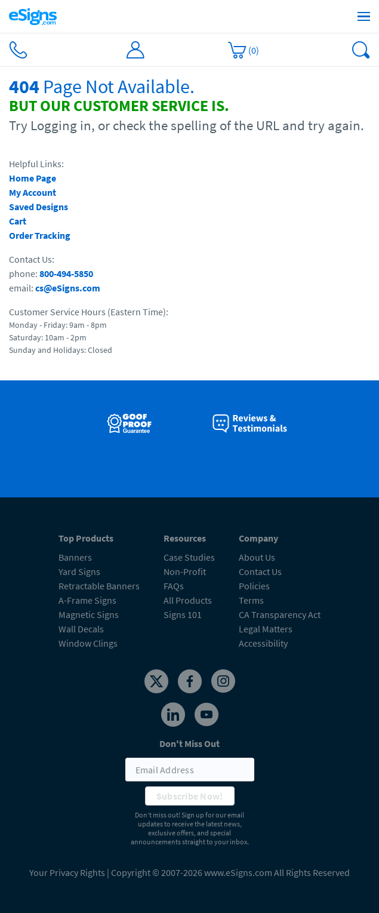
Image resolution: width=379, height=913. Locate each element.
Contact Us (260, 571)
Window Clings (88, 643)
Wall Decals (81, 629)
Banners (75, 557)
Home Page (32, 178)
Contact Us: (31, 259)
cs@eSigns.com (67, 288)
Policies (254, 586)
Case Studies (189, 557)
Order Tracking (39, 235)
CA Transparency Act (280, 614)
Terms (251, 600)
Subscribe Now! (189, 796)
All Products (188, 600)
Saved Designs (38, 207)
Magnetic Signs (88, 614)
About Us (257, 557)
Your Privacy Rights (67, 872)
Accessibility (263, 643)
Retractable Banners (99, 586)
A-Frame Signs (87, 600)
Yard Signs (79, 571)
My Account (32, 192)
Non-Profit (185, 571)
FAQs (174, 586)
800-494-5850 (66, 273)
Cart (17, 221)
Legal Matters (265, 629)
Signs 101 (183, 614)
